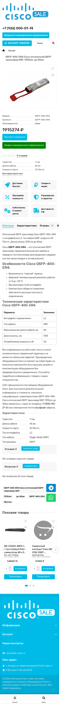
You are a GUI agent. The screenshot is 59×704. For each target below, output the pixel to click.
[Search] (46, 43)
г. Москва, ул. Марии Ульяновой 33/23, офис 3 (29, 666)
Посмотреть (15, 576)
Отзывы (47, 225)
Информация (29, 625)
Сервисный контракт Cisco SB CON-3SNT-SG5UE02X (42, 550)
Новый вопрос (31, 466)
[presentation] (3, 550)
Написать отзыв (30, 448)
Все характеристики (12, 173)
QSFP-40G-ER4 (37, 496)
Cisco (37, 123)
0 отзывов (22, 155)
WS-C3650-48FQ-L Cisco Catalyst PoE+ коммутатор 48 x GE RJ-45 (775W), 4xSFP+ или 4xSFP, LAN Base (15, 550)
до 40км (20, 496)
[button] (26, 585)
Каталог (29, 634)
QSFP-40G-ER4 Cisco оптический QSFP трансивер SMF (23, 489)
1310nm (8, 496)
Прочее (11, 50)
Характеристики (27, 225)
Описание (8, 225)
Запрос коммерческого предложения (24, 145)
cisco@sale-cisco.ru (44, 407)
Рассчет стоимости (14, 137)
